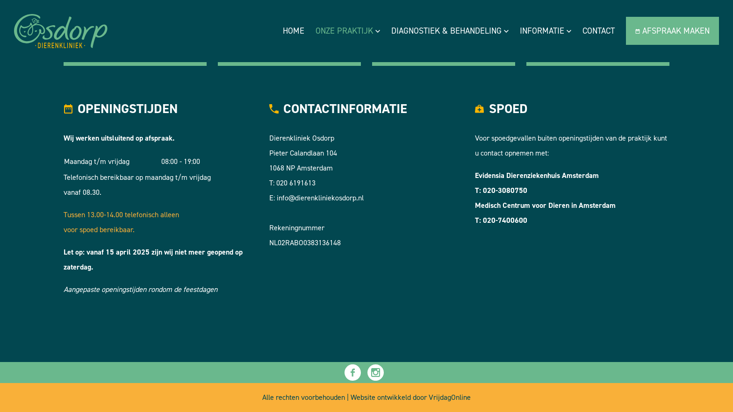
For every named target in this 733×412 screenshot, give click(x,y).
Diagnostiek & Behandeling (450, 30)
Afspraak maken (672, 30)
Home (293, 30)
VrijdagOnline (450, 397)
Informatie (545, 30)
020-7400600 (505, 220)
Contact (598, 30)
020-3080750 (505, 190)
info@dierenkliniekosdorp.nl (320, 198)
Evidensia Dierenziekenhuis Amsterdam (537, 175)
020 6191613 (296, 183)
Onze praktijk (348, 30)
